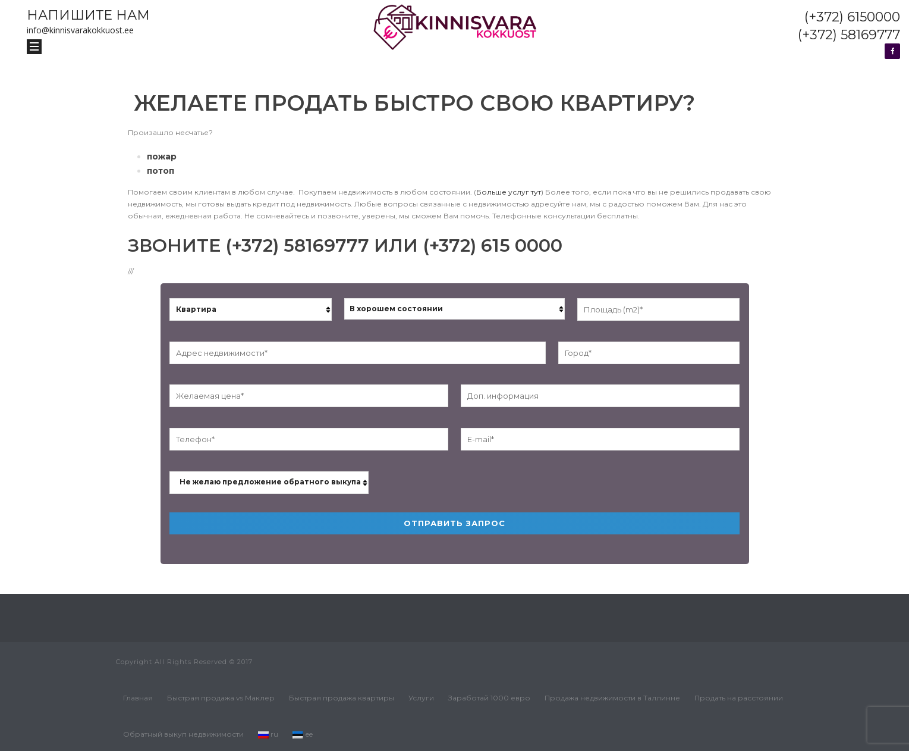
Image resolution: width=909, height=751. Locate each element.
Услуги (421, 697)
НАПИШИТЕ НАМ (88, 15)
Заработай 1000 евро (489, 697)
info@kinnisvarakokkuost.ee (80, 30)
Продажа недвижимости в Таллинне (612, 697)
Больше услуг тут (508, 191)
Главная (138, 697)
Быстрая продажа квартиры (341, 697)
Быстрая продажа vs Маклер (221, 697)
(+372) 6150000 (852, 17)
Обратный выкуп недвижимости (183, 734)
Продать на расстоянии (738, 697)
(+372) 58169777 (849, 35)
